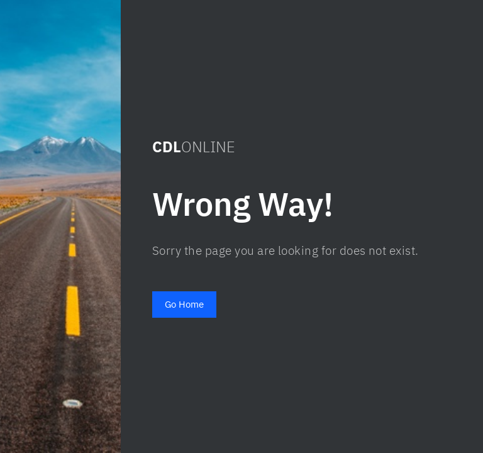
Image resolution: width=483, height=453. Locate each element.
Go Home (184, 304)
